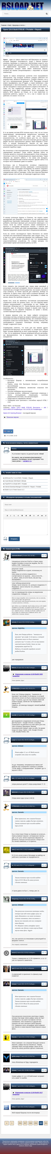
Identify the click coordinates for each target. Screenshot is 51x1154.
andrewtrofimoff (17, 555)
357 (25, 1123)
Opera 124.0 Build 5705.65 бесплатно (25, 407)
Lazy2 (13, 740)
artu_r (13, 778)
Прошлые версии (13, 417)
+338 (8, 431)
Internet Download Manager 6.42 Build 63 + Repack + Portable (23, 487)
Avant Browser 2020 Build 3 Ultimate (15, 481)
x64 (45, 407)
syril (13, 968)
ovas (13, 849)
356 (20, 1123)
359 (35, 1123)
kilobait (14, 984)
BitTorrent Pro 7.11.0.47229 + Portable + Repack (19, 478)
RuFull (14, 668)
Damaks (14, 1037)
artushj (14, 622)
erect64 (14, 715)
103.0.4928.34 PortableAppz (12, 409)
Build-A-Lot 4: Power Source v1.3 (14, 489)
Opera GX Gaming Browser (12, 413)
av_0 (13, 865)
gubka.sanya (16, 1056)
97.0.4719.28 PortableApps (33, 409)
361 (46, 1123)
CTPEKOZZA (16, 688)
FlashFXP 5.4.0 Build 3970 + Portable (16, 484)
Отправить (14, 539)
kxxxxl (14, 952)
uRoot (14, 1107)
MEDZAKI (15, 792)
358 (30, 1123)
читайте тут (27, 461)
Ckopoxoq (15, 899)
